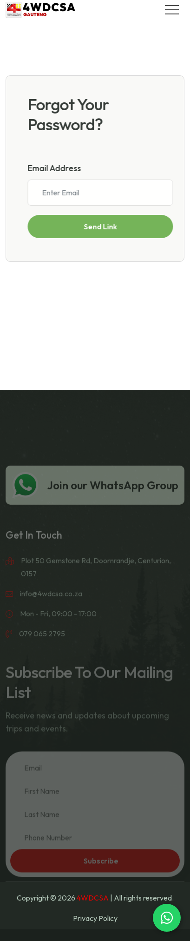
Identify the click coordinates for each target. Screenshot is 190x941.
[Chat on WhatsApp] (167, 918)
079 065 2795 (42, 640)
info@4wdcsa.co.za (51, 600)
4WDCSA (93, 897)
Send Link (102, 226)
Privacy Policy (95, 918)
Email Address (57, 168)
